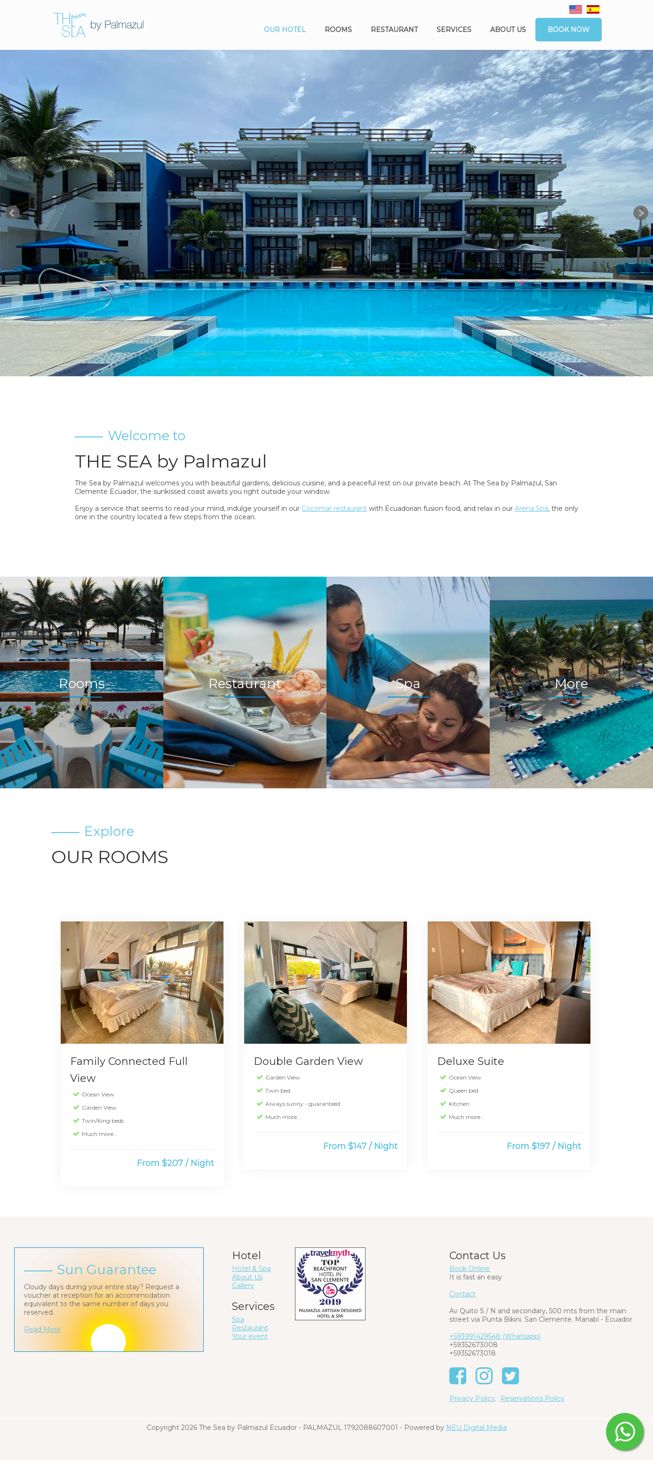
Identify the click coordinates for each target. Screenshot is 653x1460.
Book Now (568, 29)
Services (454, 29)
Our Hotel (285, 29)
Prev (12, 213)
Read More (42, 1329)
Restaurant (394, 29)
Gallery (243, 1285)
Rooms (338, 29)
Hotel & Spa (251, 1268)
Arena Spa (531, 508)
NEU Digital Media (476, 1427)
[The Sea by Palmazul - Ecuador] (98, 24)
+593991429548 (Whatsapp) (495, 1336)
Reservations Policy (532, 1398)
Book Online (469, 1268)
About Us (247, 1277)
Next (640, 213)
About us (508, 29)
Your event (250, 1336)
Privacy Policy (472, 1398)
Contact (462, 1294)
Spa (238, 1319)
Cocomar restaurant (334, 508)
